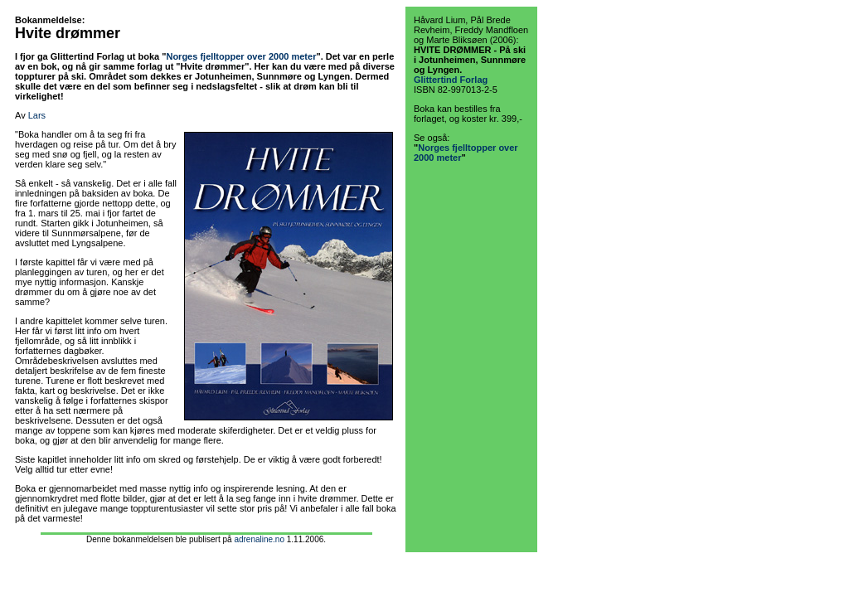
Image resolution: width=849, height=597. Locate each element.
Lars (37, 115)
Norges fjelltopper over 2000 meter (241, 56)
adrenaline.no (259, 539)
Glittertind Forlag (451, 80)
